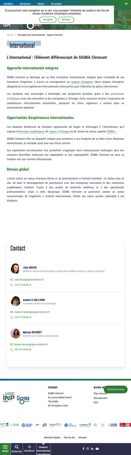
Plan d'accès (100, 393)
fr (126, 3)
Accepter (48, 19)
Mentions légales (52, 437)
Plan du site (69, 437)
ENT (96, 402)
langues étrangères (82, 82)
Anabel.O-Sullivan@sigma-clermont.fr (31, 312)
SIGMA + (111, 131)
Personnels (56, 3)
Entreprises (25, 3)
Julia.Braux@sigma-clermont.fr (29, 279)
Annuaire (82, 437)
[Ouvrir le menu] (5, 449)
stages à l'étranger (59, 131)
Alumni (41, 3)
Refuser (66, 19)
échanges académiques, (31, 131)
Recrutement (100, 398)
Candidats (8, 3)
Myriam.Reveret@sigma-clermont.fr (31, 344)
